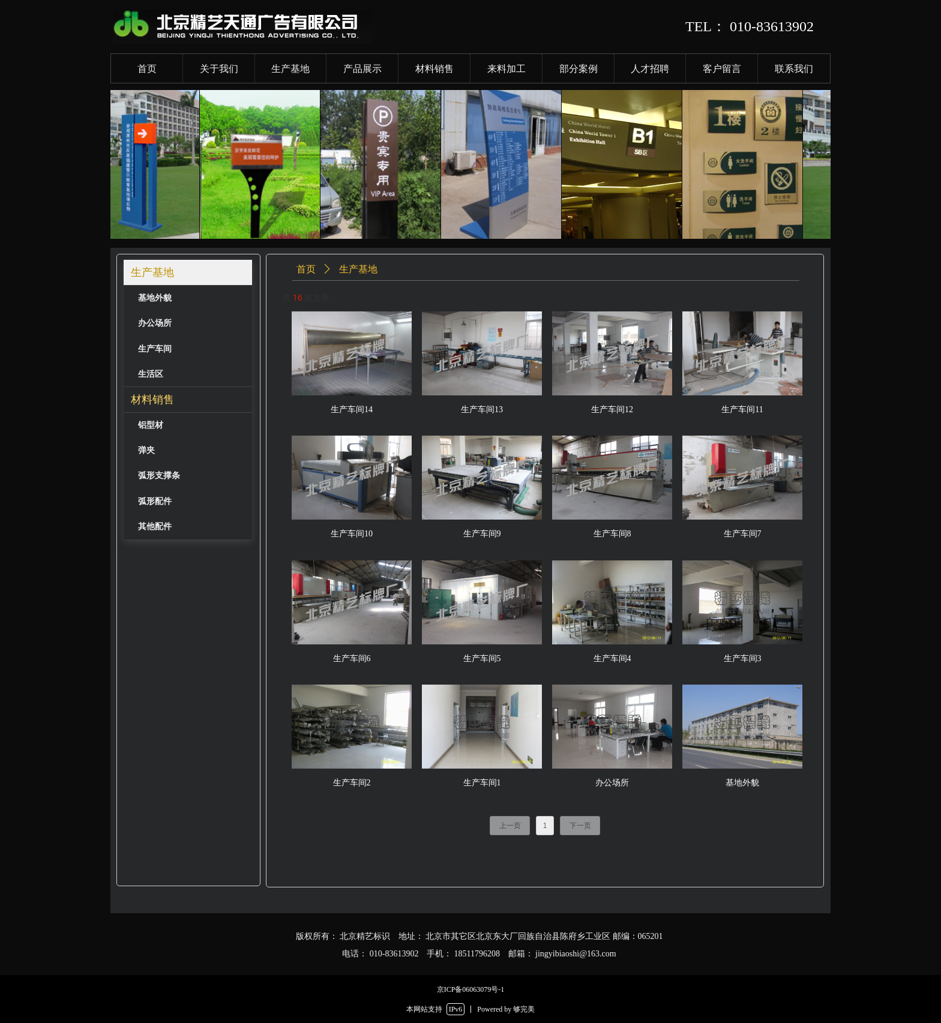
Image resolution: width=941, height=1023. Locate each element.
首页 (306, 269)
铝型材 (150, 425)
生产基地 (152, 272)
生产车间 (155, 348)
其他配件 (155, 526)
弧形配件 (155, 501)
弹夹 (146, 450)
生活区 (150, 374)
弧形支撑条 (159, 475)
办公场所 (155, 323)
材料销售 (152, 400)
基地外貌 (155, 297)
